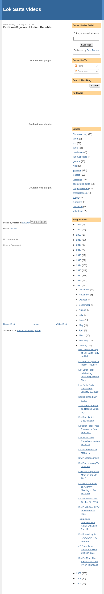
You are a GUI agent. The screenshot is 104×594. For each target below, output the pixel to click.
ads (74, 143)
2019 (79, 240)
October (83, 299)
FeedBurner (93, 50)
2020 (79, 235)
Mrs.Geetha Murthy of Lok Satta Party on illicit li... (88, 353)
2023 (79, 224)
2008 (79, 578)
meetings (77, 179)
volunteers (78, 211)
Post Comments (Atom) (28, 330)
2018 (79, 245)
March (82, 335)
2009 (79, 573)
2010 (79, 285)
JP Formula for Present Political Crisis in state (87, 549)
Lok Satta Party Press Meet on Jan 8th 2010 (89, 441)
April (81, 330)
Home (36, 324)
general (76, 161)
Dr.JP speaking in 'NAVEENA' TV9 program (87, 537)
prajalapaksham (81, 188)
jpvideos (13, 228)
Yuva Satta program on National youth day (88, 409)
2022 (79, 229)
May (81, 325)
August (83, 310)
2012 (79, 275)
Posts (79, 66)
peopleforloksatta (81, 184)
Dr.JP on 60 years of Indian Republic (27, 27)
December (84, 289)
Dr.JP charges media (88, 458)
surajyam (77, 202)
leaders (76, 175)
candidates (78, 152)
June (82, 320)
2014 (79, 265)
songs (76, 197)
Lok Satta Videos (22, 9)
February (84, 340)
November (84, 294)
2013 (79, 270)
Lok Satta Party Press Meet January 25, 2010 (88, 388)
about (75, 138)
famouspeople (80, 156)
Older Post (61, 324)
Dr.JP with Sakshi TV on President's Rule (88, 510)
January (83, 345)
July (81, 315)
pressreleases (80, 193)
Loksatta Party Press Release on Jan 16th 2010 (88, 429)
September (85, 305)
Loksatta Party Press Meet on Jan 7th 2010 (88, 475)
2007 (79, 583)
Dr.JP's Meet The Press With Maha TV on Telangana (88, 561)
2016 (79, 255)
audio (75, 147)
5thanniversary (80, 134)
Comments (81, 71)
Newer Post (9, 324)
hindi (75, 165)
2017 (79, 250)
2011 (79, 280)
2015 (79, 260)
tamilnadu (77, 206)
